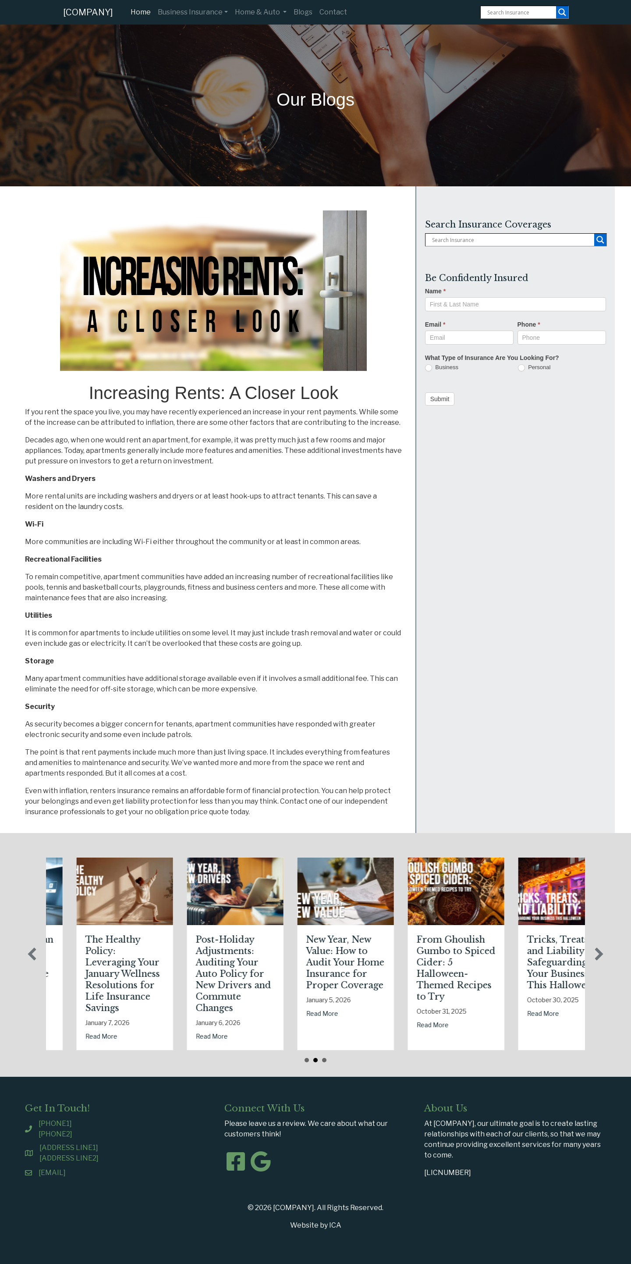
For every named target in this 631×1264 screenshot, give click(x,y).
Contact (333, 12)
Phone (529, 324)
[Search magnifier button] (562, 12)
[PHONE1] (55, 1123)
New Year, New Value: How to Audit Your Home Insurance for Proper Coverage (409, 962)
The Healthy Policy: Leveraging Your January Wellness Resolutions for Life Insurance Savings (186, 973)
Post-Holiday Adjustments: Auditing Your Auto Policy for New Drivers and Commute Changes (297, 973)
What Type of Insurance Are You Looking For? (492, 357)
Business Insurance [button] (190, 12)
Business (441, 367)
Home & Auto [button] (258, 12)
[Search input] (520, 12)
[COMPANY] (88, 12)
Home (142, 11)
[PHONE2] (55, 1134)
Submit (440, 398)
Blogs (303, 12)
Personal (534, 367)
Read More (55, 1002)
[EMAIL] (52, 1172)
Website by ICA (315, 1225)
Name (435, 291)
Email (435, 324)
